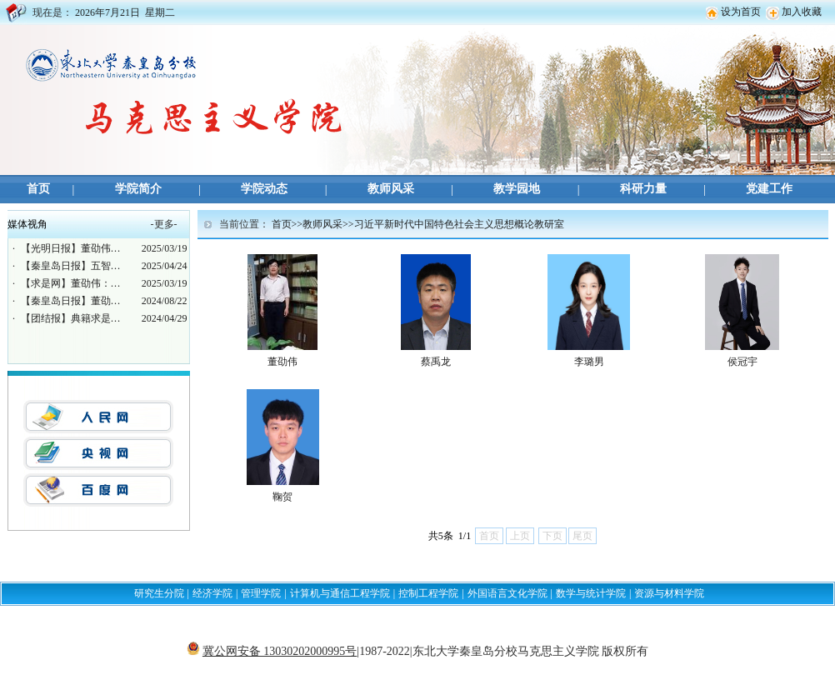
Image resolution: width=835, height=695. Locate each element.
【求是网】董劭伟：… (71, 283)
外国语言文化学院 (508, 593)
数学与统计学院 (591, 593)
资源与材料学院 (669, 593)
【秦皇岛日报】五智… (71, 266)
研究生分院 (159, 593)
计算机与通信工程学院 (340, 593)
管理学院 (261, 593)
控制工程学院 (428, 593)
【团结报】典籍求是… (71, 318)
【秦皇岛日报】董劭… (71, 301)
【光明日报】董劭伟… (71, 248)
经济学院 (212, 593)
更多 (164, 224)
